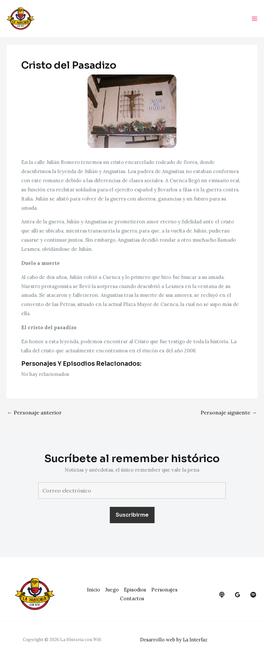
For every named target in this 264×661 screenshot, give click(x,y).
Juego (112, 590)
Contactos (132, 598)
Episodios (135, 590)
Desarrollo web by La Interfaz (175, 640)
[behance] (222, 595)
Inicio (93, 590)
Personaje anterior (34, 413)
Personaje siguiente (229, 413)
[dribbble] (253, 595)
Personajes (164, 590)
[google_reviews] (237, 595)
